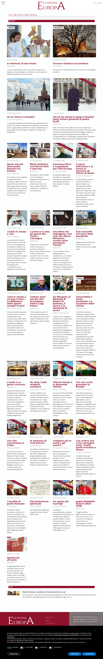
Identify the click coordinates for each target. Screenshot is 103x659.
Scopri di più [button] (14, 654)
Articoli (49, 617)
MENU (3, 3)
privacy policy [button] (75, 633)
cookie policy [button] (10, 637)
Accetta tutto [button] (89, 654)
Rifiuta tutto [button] (75, 654)
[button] (95, 630)
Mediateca (50, 623)
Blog (47, 620)
